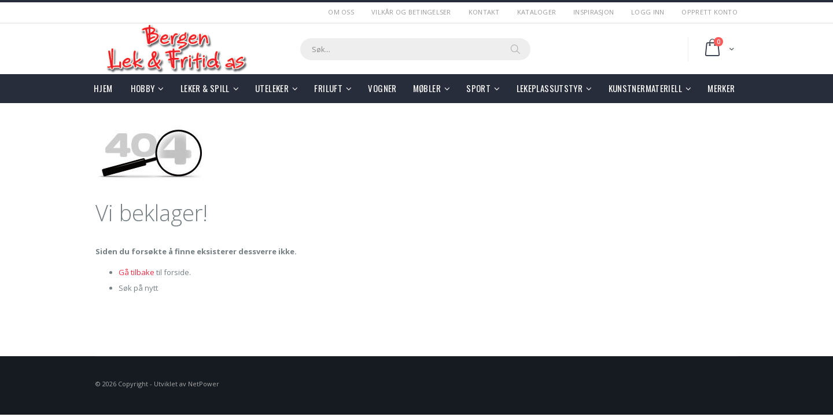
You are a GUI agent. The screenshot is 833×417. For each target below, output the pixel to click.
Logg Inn (647, 12)
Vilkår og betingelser (411, 12)
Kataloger (536, 12)
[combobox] (415, 49)
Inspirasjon (593, 12)
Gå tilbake (136, 272)
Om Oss (341, 12)
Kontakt (484, 12)
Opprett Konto (709, 12)
